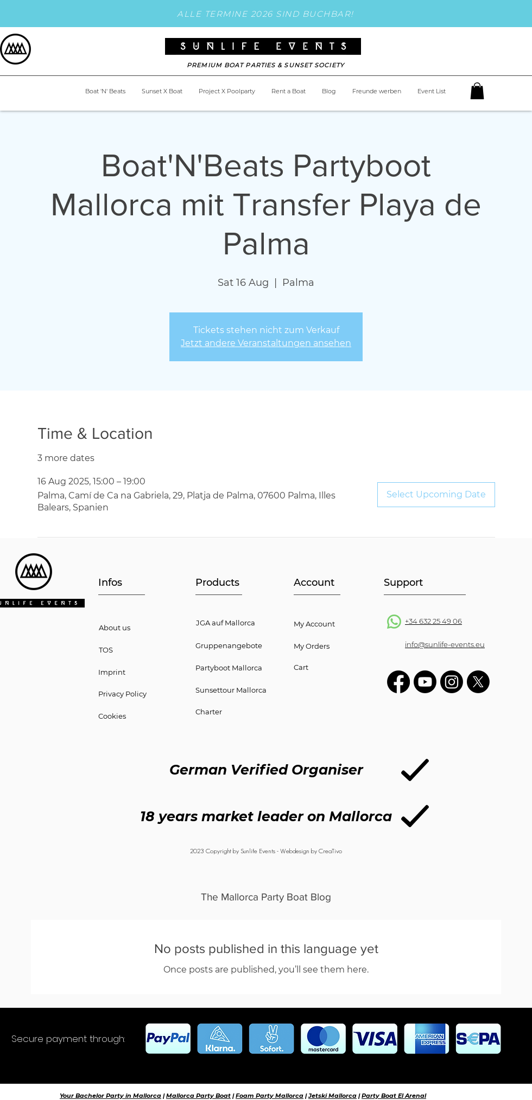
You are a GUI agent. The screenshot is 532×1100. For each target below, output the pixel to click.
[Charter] (239, 711)
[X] (478, 681)
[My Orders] (337, 646)
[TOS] (122, 650)
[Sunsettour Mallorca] (239, 690)
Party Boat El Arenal (394, 1095)
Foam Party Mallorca (269, 1095)
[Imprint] (142, 672)
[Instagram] (451, 681)
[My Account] (337, 624)
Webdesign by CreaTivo (311, 850)
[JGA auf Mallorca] (239, 623)
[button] (477, 90)
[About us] (142, 627)
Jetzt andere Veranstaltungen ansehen (266, 343)
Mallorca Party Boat (198, 1095)
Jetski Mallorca (332, 1095)
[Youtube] (425, 681)
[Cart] (337, 667)
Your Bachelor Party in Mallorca (110, 1095)
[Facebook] (398, 681)
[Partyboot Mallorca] (239, 668)
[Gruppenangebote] (239, 645)
